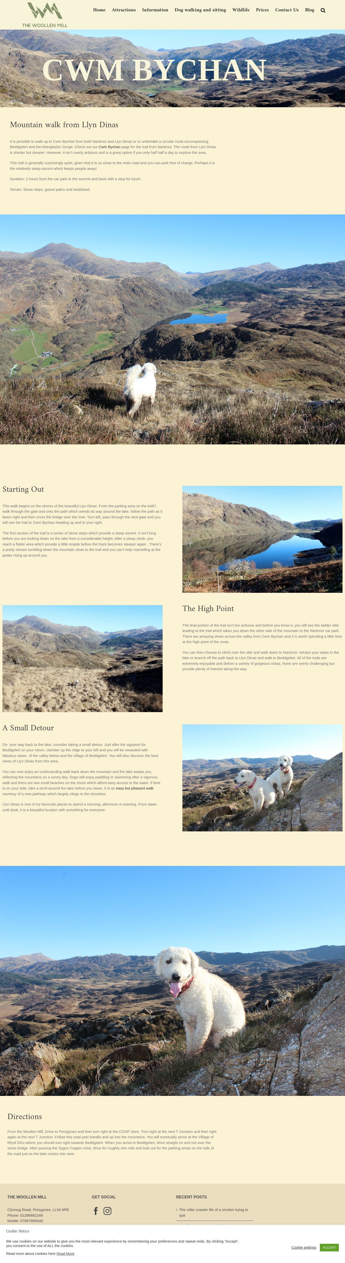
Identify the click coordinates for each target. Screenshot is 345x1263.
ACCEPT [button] (329, 1247)
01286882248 (31, 1215)
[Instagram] (107, 1211)
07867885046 (31, 1221)
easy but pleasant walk (135, 788)
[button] (323, 10)
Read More (66, 1254)
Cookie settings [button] (304, 1247)
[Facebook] (96, 1211)
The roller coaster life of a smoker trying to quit (213, 1212)
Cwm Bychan (109, 147)
